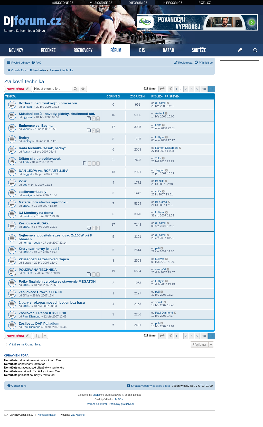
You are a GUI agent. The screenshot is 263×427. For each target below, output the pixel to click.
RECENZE (48, 49)
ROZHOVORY (83, 49)
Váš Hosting (77, 414)
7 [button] (186, 88)
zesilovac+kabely (32, 192)
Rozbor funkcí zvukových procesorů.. (49, 103)
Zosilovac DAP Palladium (39, 323)
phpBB (96, 394)
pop (25, 184)
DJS (142, 49)
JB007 (27, 205)
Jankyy (27, 141)
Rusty (26, 151)
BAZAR (168, 49)
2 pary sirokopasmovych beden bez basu (52, 302)
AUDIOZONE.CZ (62, 3)
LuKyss (159, 137)
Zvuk (23, 181)
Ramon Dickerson (166, 147)
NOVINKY (16, 49)
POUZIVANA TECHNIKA (38, 270)
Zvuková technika (24, 81)
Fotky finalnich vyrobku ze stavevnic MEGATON (57, 281)
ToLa (158, 158)
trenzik (159, 180)
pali (157, 248)
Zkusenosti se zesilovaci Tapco (44, 259)
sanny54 (160, 269)
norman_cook (31, 242)
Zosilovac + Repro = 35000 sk (42, 313)
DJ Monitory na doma (36, 213)
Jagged (27, 174)
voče (158, 191)
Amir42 (159, 113)
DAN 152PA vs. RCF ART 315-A (44, 171)
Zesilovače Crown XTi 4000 (40, 292)
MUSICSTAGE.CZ (101, 3)
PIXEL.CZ (205, 3)
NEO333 (28, 273)
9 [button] (197, 88)
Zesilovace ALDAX (34, 223)
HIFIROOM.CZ (172, 3)
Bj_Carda (161, 201)
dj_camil (28, 106)
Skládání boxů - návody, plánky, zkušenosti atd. (57, 114)
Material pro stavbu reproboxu (43, 202)
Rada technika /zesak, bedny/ (42, 148)
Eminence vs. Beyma (35, 125)
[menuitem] (36, 62)
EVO (158, 125)
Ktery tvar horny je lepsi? (39, 249)
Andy (26, 162)
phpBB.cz (119, 399)
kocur (26, 129)
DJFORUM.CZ (138, 3)
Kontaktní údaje (47, 414)
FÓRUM (115, 49)
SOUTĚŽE (199, 49)
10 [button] (204, 88)
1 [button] (176, 88)
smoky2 (27, 195)
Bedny (24, 138)
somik (159, 302)
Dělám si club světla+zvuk (40, 159)
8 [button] (191, 88)
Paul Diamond (31, 316)
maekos (28, 216)
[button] (162, 89)
